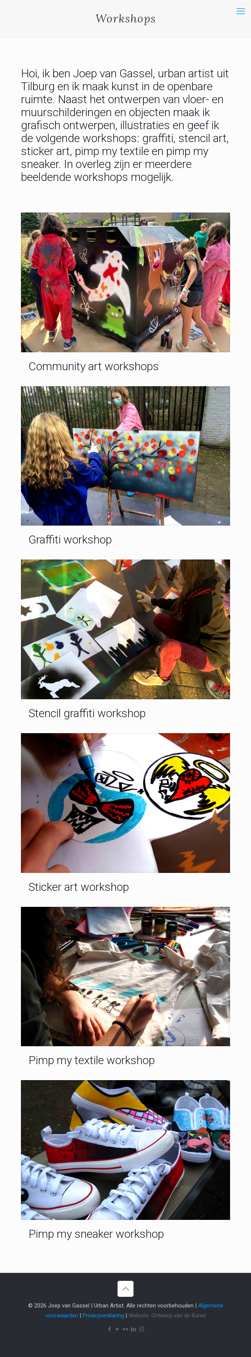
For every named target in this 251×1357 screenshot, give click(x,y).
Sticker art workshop (79, 886)
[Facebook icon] (110, 1329)
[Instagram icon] (142, 1329)
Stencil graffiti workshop (87, 713)
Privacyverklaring (103, 1315)
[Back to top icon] (125, 1289)
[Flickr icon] (126, 1329)
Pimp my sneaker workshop (96, 1233)
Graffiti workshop (70, 539)
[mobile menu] (240, 11)
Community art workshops (94, 366)
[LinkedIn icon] (134, 1329)
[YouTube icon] (118, 1329)
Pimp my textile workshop (92, 1060)
